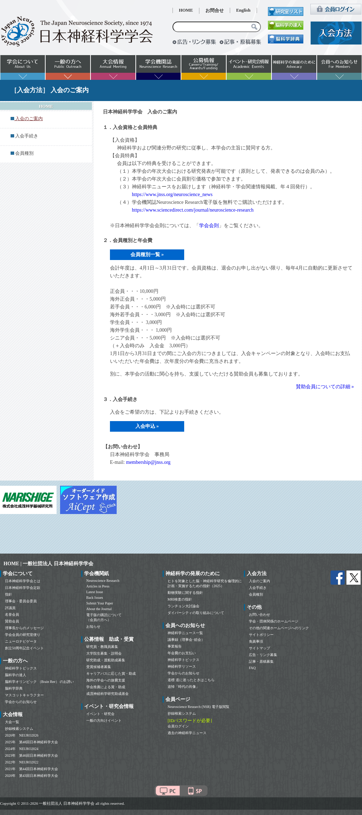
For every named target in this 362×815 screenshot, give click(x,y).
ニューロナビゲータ (21, 641)
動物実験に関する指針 (185, 593)
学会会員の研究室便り (22, 635)
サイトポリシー (261, 635)
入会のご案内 (259, 581)
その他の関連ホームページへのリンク (279, 628)
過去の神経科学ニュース (187, 733)
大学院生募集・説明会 (104, 653)
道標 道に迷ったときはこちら (191, 680)
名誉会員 (12, 614)
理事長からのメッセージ (24, 628)
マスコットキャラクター (24, 695)
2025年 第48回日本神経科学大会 (31, 742)
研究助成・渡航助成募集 (105, 660)
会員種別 (24, 153)
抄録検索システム (19, 729)
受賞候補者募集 (98, 667)
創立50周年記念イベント (24, 648)
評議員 (10, 608)
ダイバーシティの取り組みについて (196, 613)
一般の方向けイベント (104, 720)
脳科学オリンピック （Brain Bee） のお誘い (39, 682)
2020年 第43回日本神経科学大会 (31, 776)
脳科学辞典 (14, 688)
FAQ (252, 668)
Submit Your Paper (99, 603)
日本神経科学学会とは (22, 581)
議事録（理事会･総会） (186, 640)
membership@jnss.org (148, 462)
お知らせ (93, 626)
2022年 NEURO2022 (21, 762)
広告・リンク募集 (263, 655)
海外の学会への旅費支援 (105, 680)
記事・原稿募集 (261, 661)
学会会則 (209, 225)
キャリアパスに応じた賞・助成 (111, 673)
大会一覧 (12, 722)
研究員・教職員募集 (102, 647)
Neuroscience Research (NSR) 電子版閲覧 (198, 707)
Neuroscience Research (102, 581)
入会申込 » (147, 426)
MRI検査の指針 (180, 599)
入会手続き (26, 136)
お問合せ (214, 10)
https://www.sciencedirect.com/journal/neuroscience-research (192, 210)
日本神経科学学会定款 (22, 588)
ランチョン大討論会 (183, 606)
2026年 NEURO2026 (21, 735)
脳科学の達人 (15, 675)
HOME (186, 10)
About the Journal (99, 609)
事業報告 (175, 646)
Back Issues (94, 598)
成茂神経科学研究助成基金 (107, 694)
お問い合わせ (259, 614)
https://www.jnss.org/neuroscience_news (172, 194)
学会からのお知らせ (21, 702)
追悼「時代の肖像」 (183, 687)
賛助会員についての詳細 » (325, 386)
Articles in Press (98, 586)
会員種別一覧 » (147, 254)
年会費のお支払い (182, 653)
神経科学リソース (182, 666)
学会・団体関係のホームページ (273, 621)
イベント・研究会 (100, 714)
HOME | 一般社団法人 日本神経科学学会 (48, 563)
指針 (8, 594)
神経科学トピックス (21, 668)
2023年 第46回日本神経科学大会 (31, 755)
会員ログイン (178, 726)
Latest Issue (94, 592)
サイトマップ (259, 648)
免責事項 (256, 641)
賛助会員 (12, 621)
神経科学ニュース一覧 (185, 633)
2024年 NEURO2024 (21, 749)
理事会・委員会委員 (21, 601)
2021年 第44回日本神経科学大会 (31, 769)
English (243, 10)
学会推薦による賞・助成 (105, 687)
